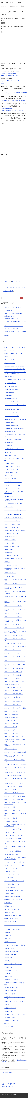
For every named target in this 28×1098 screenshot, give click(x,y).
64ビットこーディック (10, 356)
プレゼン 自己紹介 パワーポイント (13, 835)
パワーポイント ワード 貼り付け (13, 672)
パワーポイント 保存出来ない (12, 678)
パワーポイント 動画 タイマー (12, 687)
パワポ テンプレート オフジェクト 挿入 (15, 530)
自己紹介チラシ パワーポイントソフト (14, 1014)
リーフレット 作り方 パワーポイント (14, 862)
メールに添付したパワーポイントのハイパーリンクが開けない (15, 858)
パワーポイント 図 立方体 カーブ (13, 690)
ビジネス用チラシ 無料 (10, 821)
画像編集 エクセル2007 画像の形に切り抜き (15, 983)
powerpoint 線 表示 (9, 422)
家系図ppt (7, 932)
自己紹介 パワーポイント (11, 1011)
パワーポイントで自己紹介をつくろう (14, 772)
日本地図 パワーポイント (11, 951)
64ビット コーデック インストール (13, 326)
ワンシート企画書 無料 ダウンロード (14, 881)
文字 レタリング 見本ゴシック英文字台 (14, 945)
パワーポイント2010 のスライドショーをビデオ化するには (14, 756)
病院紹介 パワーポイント (11, 987)
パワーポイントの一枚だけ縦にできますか (15, 779)
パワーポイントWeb (6, 1085)
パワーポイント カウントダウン (13, 606)
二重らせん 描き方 (8, 291)
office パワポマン (9, 376)
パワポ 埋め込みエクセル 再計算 (13, 558)
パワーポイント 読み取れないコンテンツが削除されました (15, 745)
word (5, 281)
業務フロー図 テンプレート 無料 (13, 964)
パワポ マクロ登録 (9, 543)
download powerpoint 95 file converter (14, 366)
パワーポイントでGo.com (11, 2)
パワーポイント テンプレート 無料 (13, 635)
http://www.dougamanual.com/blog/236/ (14, 369)
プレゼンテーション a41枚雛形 (12, 838)
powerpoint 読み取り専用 (11, 425)
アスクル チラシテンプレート (12, 466)
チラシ (9, 281)
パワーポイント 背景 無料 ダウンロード (15, 736)
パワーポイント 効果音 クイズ (12, 328)
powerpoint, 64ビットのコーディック (14, 428)
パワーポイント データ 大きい (12, 650)
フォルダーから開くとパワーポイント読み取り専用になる (15, 825)
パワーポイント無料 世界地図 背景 (13, 799)
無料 (20, 281)
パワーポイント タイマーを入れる (13, 307)
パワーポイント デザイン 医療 (12, 643)
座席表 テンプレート (10, 942)
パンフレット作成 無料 (10, 818)
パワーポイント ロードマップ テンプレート (14, 664)
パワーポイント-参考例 (10, 749)
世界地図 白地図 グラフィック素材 (13, 890)
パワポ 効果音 (8, 552)
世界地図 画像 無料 (9, 887)
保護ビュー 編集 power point (12, 896)
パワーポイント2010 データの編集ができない (14, 760)
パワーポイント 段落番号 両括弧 (13, 313)
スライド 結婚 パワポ (10, 496)
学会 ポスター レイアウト (11, 918)
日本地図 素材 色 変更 (10, 954)
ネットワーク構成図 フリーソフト (13, 527)
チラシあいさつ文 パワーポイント (13, 518)
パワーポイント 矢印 (10, 720)
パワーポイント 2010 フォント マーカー (15, 584)
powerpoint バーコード (10, 412)
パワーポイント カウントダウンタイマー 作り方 (15, 609)
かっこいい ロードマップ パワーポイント (14, 459)
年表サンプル (8, 938)
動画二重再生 (8, 903)
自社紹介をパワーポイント (11, 1020)
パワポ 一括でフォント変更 (11, 546)
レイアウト (15, 281)
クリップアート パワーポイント (13, 488)
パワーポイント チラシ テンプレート (14, 628)
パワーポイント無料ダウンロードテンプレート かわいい (15, 803)
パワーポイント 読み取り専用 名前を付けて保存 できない (14, 740)
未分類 (3, 23)
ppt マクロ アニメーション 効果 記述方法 (14, 435)
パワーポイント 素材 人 (10, 727)
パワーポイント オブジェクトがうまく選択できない (15, 602)
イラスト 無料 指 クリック (11, 472)
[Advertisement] (14, 47)
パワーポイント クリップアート (13, 617)
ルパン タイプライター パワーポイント (14, 865)
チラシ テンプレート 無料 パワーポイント (15, 510)
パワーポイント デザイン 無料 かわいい (15, 646)
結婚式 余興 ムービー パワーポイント (14, 1001)
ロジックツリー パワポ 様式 (11, 868)
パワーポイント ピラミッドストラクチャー (15, 657)
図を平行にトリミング (10, 912)
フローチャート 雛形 (10, 832)
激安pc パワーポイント (10, 970)
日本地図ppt (7, 960)
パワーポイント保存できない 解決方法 (14, 796)
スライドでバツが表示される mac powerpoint (13, 500)
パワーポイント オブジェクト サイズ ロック (15, 597)
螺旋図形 (6, 335)
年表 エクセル (8, 935)
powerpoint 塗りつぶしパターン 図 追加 (15, 419)
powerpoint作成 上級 (9, 431)
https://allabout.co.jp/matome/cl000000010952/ (13, 100)
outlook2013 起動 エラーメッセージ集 (14, 379)
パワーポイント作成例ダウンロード (14, 793)
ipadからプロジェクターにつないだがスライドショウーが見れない (15, 372)
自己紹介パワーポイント (11, 1017)
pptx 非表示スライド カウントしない (14, 449)
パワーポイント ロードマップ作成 (13, 668)
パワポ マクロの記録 (10, 540)
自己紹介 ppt (7, 1005)
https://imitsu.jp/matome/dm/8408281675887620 (14, 92)
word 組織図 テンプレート (11, 455)
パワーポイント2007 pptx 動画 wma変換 (15, 752)
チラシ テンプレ (8, 507)
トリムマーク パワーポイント (12, 521)
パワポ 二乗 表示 (9, 549)
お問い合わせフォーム (7, 1072)
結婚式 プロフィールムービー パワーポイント (14, 997)
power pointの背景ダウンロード (12, 398)
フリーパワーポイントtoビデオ (12, 829)
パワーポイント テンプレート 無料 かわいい (15, 639)
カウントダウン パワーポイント (13, 482)
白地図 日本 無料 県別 (10, 990)
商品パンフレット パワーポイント (13, 909)
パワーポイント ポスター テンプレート (14, 661)
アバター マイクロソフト (11, 469)
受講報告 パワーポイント (11, 906)
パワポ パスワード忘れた (11, 536)
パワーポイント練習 (9, 807)
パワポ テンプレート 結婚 (11, 533)
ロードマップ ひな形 (10, 871)
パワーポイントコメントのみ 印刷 (13, 783)
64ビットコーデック (9, 363)
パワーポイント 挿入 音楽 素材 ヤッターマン (15, 697)
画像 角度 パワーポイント (11, 979)
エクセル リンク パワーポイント (13, 478)
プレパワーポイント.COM (8, 1083)
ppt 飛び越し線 (8, 310)
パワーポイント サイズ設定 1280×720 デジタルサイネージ (15, 620)
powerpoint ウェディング (11, 401)
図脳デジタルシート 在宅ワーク (13, 915)
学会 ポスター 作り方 (10, 921)
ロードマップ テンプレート (11, 874)
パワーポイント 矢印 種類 (11, 723)
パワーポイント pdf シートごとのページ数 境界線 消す (15, 587)
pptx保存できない (9, 452)
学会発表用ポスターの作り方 (12, 929)
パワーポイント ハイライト (11, 653)
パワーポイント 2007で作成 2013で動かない (15, 580)
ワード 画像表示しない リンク (12, 884)
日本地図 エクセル (9, 948)
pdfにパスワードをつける (11, 389)
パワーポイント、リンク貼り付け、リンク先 (15, 768)
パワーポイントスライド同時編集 (13, 786)
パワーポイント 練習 (10, 730)
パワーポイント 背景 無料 (11, 733)
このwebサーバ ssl (9, 463)
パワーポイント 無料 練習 (11, 714)
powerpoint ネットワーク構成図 (12, 409)
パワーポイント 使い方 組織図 (12, 675)
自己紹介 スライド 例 (10, 1008)
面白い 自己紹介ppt (9, 1027)
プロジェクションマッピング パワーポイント (15, 847)
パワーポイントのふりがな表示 (12, 775)
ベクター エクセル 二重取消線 (12, 851)
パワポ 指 (7, 562)
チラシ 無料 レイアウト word (12, 514)
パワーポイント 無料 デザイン (12, 711)
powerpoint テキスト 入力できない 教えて (15, 405)
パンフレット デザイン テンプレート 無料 (15, 814)
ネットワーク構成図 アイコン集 (13, 524)
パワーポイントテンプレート (12, 789)
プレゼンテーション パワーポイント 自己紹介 (14, 842)
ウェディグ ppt (8, 475)
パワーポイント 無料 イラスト (12, 705)
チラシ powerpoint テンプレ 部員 (13, 503)
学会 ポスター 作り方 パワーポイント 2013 (14, 925)
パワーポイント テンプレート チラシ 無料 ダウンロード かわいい (15, 631)
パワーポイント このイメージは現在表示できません (15, 592)
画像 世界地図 (8, 976)
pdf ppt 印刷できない (10, 383)
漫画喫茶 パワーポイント (11, 967)
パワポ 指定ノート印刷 (10, 565)
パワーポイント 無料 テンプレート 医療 (15, 708)
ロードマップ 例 (8, 877)
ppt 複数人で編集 (9, 442)
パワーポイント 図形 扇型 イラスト (13, 694)
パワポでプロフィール (10, 573)
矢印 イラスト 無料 (9, 994)
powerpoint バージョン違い (11, 416)
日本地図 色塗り (8, 957)
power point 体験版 (9, 392)
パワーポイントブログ (7, 1086)
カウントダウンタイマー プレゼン (15, 287)
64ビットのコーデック (10, 359)
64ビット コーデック (10, 350)
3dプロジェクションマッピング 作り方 (14, 347)
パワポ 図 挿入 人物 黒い (11, 555)
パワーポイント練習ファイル (12, 810)
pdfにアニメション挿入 (10, 386)
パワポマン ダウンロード (11, 318)
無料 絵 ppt (7, 973)
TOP (9, 6)
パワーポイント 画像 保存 (11, 717)
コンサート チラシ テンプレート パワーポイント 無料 (15, 492)
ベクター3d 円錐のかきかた (11, 854)
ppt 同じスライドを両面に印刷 (12, 439)
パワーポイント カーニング (11, 613)
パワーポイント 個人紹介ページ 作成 (14, 681)
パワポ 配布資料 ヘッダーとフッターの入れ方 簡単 (14, 569)
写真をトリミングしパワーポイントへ (14, 899)
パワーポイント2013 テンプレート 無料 (15, 764)
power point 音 (8, 395)
